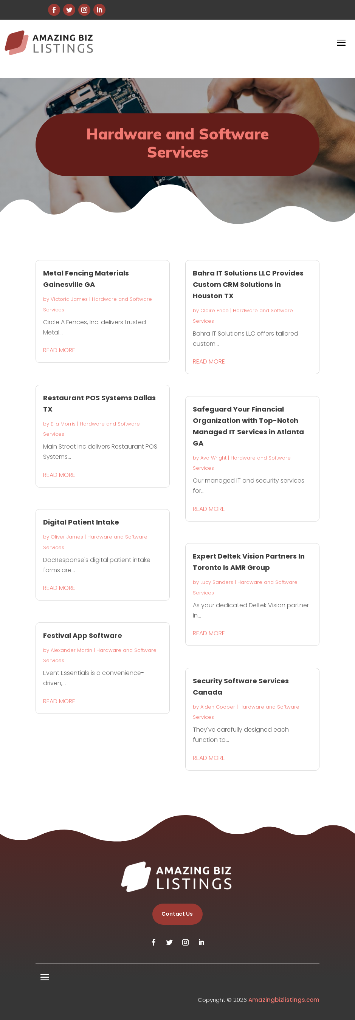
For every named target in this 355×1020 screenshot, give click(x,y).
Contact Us (177, 914)
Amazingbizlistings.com (283, 1000)
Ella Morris (63, 423)
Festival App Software (82, 635)
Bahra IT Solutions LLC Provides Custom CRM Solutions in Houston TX (248, 284)
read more (59, 350)
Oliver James (67, 536)
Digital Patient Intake (81, 522)
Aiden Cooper (217, 706)
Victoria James (69, 299)
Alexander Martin (71, 650)
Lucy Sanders (216, 582)
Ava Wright (213, 457)
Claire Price (214, 310)
